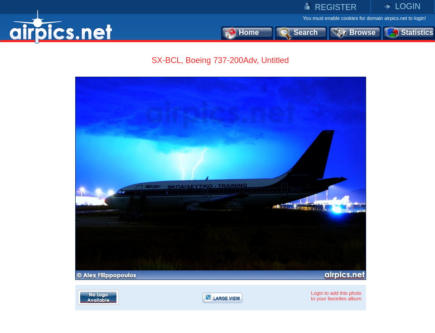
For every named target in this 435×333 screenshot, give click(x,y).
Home (241, 33)
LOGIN (407, 6)
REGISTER (336, 7)
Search (298, 33)
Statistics (409, 33)
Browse (354, 33)
